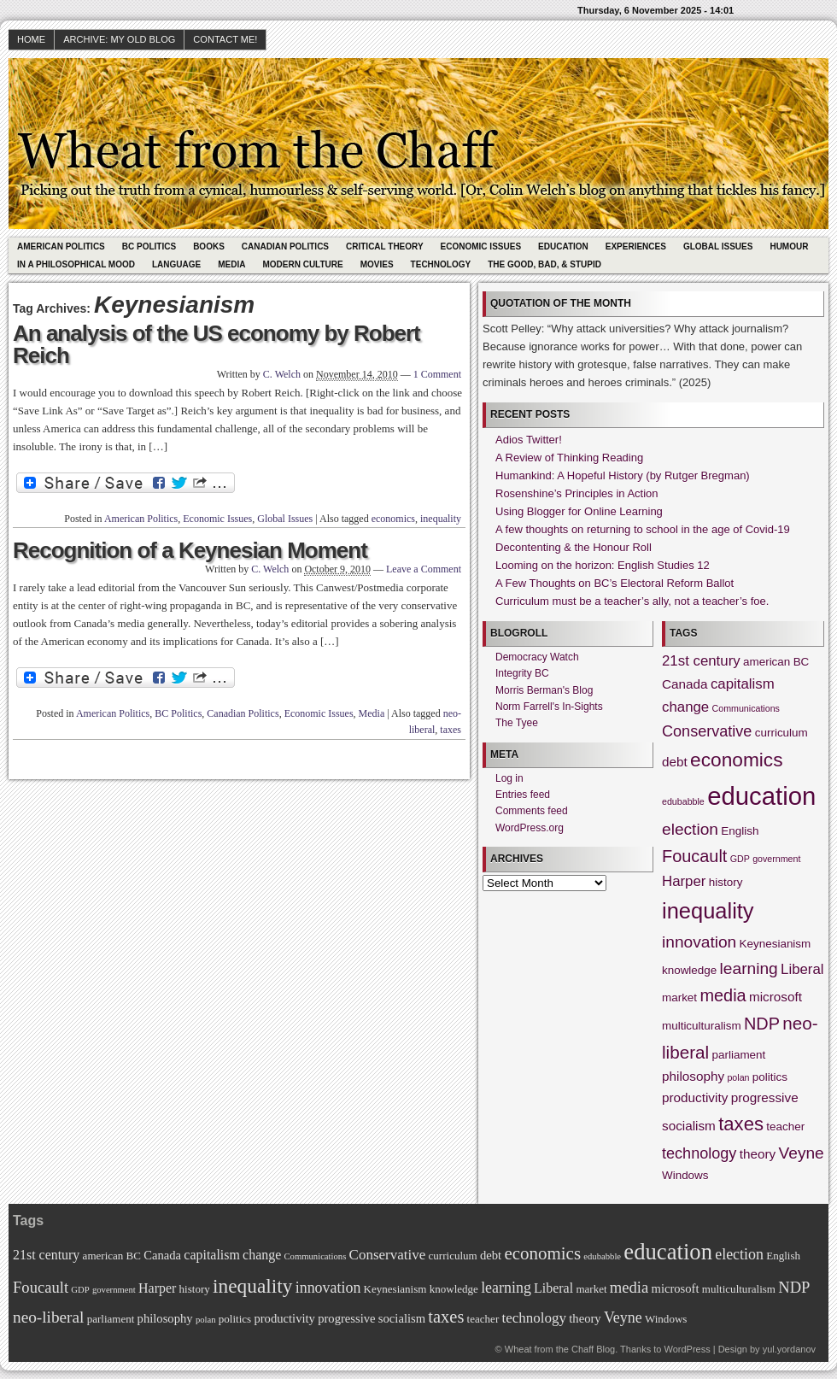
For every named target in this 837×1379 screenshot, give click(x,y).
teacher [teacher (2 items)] (785, 1126)
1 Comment (437, 374)
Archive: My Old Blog (119, 39)
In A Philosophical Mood (76, 264)
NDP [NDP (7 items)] (762, 1023)
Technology (441, 264)
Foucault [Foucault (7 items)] (694, 856)
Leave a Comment (423, 569)
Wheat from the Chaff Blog (560, 1349)
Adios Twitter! (528, 439)
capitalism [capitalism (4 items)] (743, 684)
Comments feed (531, 811)
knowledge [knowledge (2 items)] (689, 970)
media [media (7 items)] (722, 995)
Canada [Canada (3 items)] (685, 684)
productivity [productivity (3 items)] (695, 1097)
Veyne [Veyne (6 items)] (801, 1153)
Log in (509, 778)
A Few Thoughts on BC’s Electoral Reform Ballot (614, 583)
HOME (31, 39)
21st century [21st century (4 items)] (701, 661)
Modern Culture (302, 264)
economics (393, 519)
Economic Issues (481, 246)
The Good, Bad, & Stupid (544, 264)
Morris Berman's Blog (544, 690)
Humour (789, 246)
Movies (377, 264)
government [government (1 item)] (776, 859)
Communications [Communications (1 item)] (746, 708)
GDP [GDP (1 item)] (740, 859)
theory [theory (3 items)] (758, 1154)
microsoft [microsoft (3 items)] (775, 996)
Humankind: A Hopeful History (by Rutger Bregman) (622, 475)
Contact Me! (225, 39)
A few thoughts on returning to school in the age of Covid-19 (642, 529)
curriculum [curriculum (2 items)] (781, 732)
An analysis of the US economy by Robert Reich (216, 344)
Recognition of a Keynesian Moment (190, 550)
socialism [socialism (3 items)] (689, 1125)
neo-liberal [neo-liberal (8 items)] (48, 1317)
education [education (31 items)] (761, 796)
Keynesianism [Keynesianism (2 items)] (775, 943)
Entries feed (522, 795)
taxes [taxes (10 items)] (741, 1124)
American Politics (61, 246)
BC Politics (149, 246)
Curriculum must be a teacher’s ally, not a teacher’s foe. (632, 601)
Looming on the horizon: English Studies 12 (602, 565)
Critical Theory (385, 246)
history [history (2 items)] (726, 882)
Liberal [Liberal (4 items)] (802, 969)
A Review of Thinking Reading (569, 457)
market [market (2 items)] (679, 997)
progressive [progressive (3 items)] (765, 1097)
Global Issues (718, 246)
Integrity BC (522, 673)
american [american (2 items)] (766, 661)
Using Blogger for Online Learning (579, 511)
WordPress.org (529, 828)
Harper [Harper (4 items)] (683, 881)
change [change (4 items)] (685, 707)
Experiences (636, 246)
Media (231, 264)
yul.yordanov (789, 1349)
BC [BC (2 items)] (801, 661)
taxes (450, 730)
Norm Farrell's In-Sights (549, 707)
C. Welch (282, 374)
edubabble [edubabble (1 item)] (683, 801)
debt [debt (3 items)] (675, 761)
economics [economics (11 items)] (736, 759)
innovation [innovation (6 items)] (699, 942)
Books (209, 246)
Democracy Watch (537, 657)
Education (563, 246)
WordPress (687, 1349)
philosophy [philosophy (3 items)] (693, 1076)
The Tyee (516, 723)
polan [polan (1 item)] (738, 1077)
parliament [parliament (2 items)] (739, 1054)
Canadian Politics (285, 246)
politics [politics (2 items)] (769, 1077)
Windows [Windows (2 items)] (685, 1175)
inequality (440, 519)
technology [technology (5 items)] (699, 1153)
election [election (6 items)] (690, 829)
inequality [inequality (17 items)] (708, 911)
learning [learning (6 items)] (749, 968)
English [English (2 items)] (739, 830)
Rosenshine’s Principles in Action (576, 493)
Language (176, 264)
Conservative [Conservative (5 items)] (707, 731)
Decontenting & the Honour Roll (573, 547)
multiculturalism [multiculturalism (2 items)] (701, 1025)
